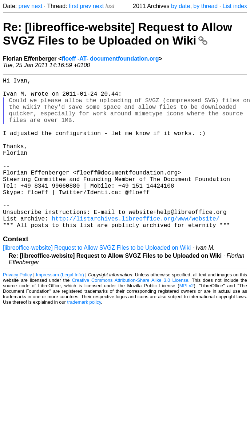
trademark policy (84, 335)
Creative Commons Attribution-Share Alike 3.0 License (130, 313)
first (73, 6)
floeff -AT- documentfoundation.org (110, 58)
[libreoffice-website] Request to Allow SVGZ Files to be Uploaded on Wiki (97, 281)
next (36, 6)
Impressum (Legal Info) (60, 308)
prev (24, 6)
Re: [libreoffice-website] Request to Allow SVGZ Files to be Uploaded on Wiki (117, 33)
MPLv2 (186, 319)
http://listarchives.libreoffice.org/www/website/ (135, 250)
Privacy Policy (17, 308)
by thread (205, 6)
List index (234, 6)
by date (180, 6)
